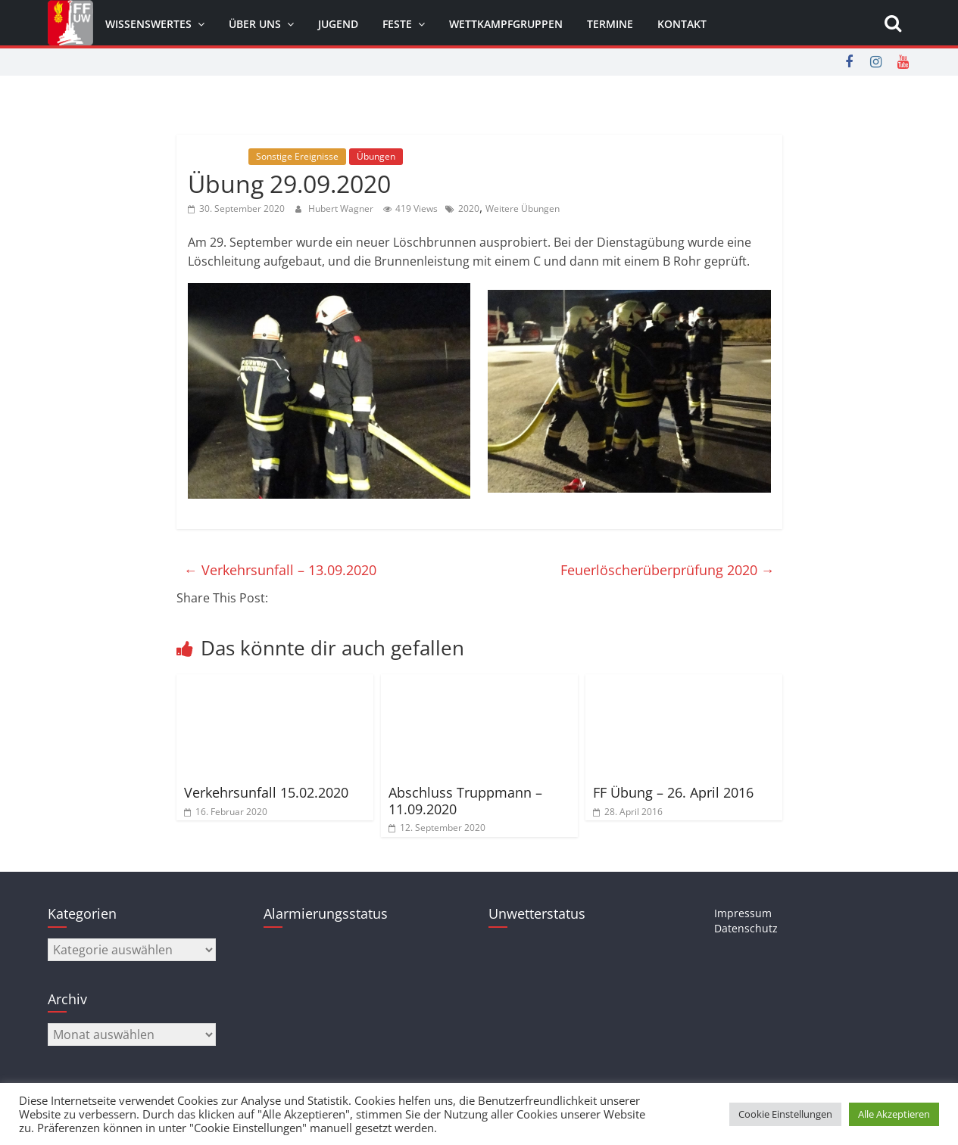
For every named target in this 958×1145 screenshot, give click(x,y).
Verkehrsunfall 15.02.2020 (266, 792)
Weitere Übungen (522, 208)
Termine (610, 24)
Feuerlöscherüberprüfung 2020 (667, 570)
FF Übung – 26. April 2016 (673, 792)
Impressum (743, 913)
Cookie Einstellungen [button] (785, 1114)
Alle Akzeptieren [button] (894, 1114)
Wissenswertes (148, 24)
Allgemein (216, 156)
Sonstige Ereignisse (297, 156)
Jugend (338, 24)
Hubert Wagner (342, 208)
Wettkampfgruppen (506, 24)
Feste (397, 24)
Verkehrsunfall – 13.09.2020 (280, 570)
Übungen (376, 156)
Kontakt (682, 24)
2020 (468, 208)
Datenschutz (746, 928)
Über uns (255, 24)
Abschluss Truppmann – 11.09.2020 (465, 800)
